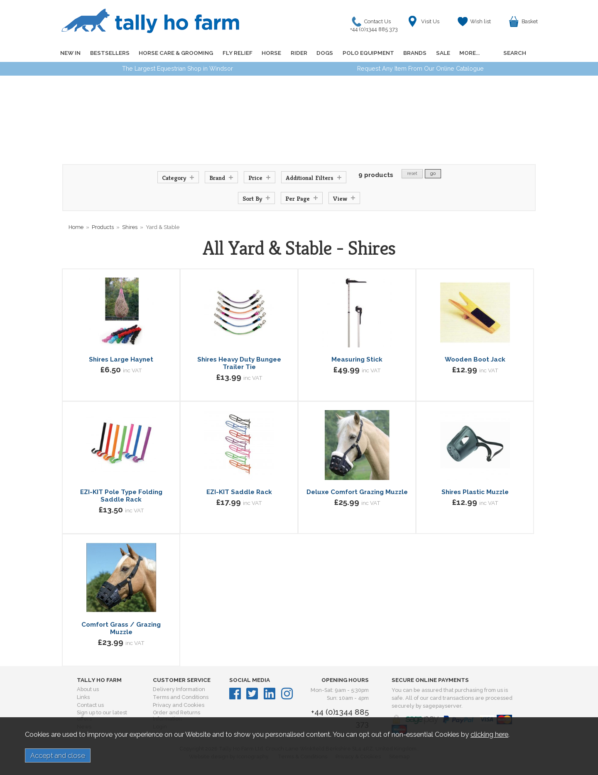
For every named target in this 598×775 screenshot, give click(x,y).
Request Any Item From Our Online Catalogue (420, 68)
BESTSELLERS (109, 52)
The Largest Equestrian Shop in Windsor (177, 68)
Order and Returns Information (176, 715)
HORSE (270, 52)
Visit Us (430, 21)
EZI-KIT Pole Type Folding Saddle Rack (121, 495)
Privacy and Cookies (178, 705)
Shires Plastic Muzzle (475, 492)
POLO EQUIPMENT (366, 52)
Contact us (90, 705)
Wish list (480, 21)
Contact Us (376, 23)
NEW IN (70, 52)
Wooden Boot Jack (475, 359)
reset (412, 173)
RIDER (297, 52)
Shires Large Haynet (121, 359)
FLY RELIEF (237, 52)
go (433, 173)
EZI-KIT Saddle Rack (239, 492)
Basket (530, 21)
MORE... (467, 52)
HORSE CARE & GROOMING (175, 52)
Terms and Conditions (180, 697)
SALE (441, 52)
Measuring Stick (356, 359)
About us (88, 689)
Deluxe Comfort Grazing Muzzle (357, 492)
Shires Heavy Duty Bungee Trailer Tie (239, 363)
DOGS (323, 52)
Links (83, 697)
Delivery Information (179, 689)
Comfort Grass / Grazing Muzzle (121, 628)
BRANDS (413, 52)
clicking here (489, 734)
